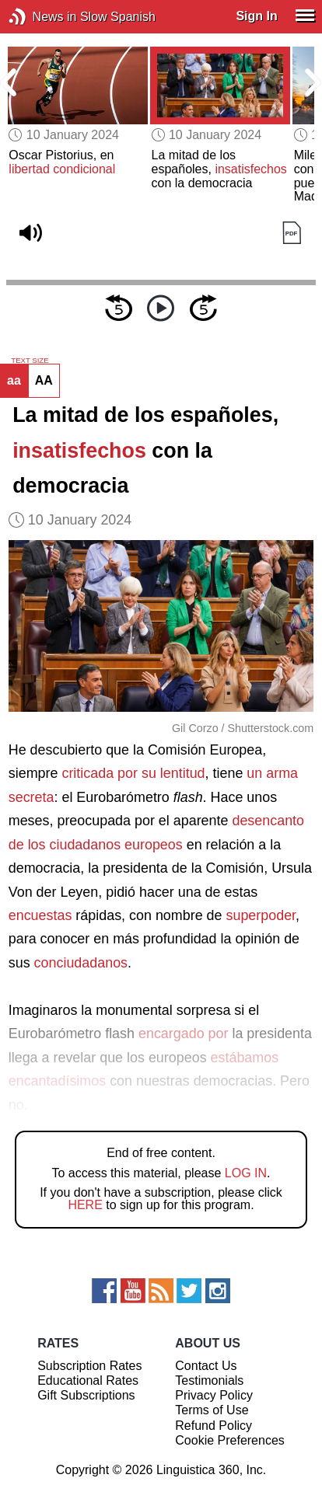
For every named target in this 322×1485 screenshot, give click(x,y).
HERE (85, 1204)
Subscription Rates (89, 1365)
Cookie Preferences (230, 1440)
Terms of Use (211, 1410)
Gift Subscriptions (86, 1395)
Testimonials (209, 1380)
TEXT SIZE (29, 360)
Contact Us (205, 1365)
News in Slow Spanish (41, 16)
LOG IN (246, 1173)
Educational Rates (87, 1380)
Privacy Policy (214, 1395)
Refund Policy (213, 1425)
